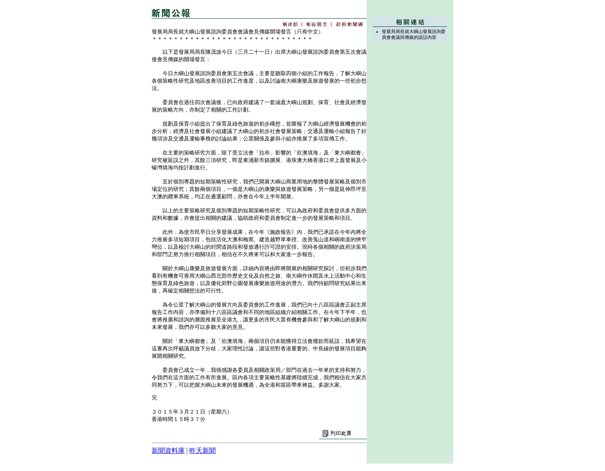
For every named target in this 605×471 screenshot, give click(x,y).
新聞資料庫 (168, 450)
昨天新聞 (202, 450)
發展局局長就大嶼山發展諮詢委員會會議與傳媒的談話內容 (413, 34)
